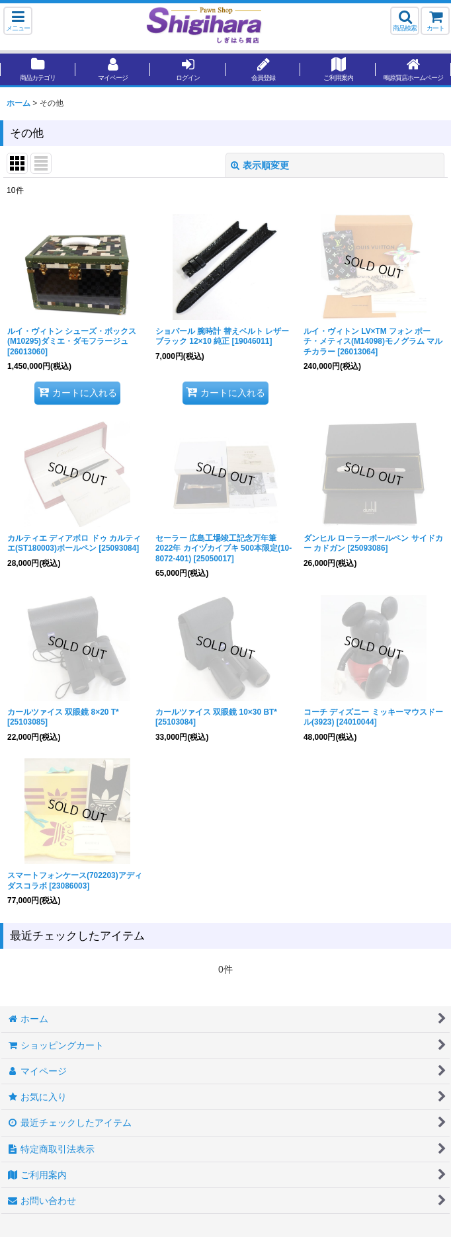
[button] (17, 21)
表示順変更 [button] (260, 165)
